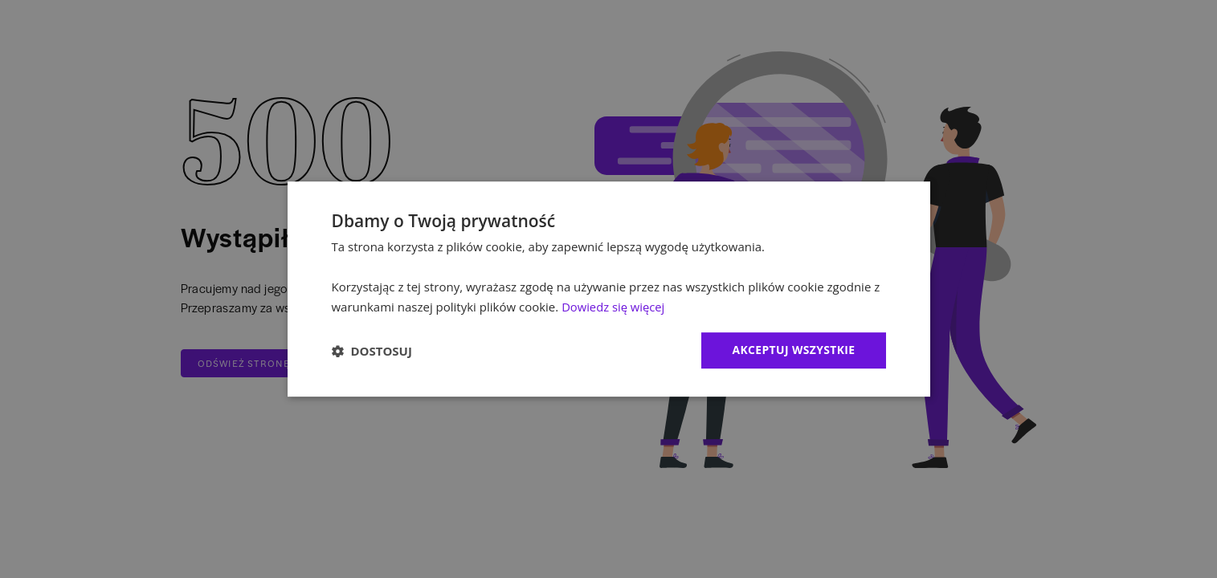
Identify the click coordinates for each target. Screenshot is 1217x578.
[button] (372, 351)
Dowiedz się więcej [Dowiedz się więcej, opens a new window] (614, 307)
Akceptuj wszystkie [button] (793, 349)
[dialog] (609, 289)
